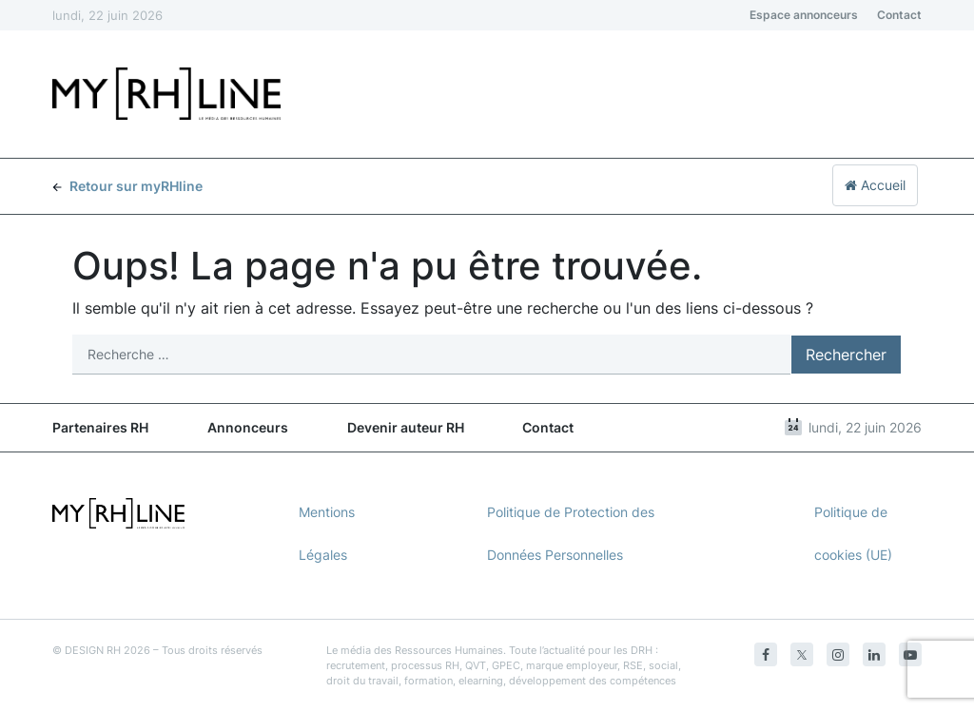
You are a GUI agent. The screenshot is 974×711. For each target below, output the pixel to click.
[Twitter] (802, 654)
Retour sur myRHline (127, 186)
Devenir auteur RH (405, 427)
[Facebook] (765, 654)
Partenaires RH (100, 427)
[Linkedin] (874, 654)
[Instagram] (838, 654)
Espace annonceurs (804, 15)
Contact (899, 15)
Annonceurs (247, 427)
